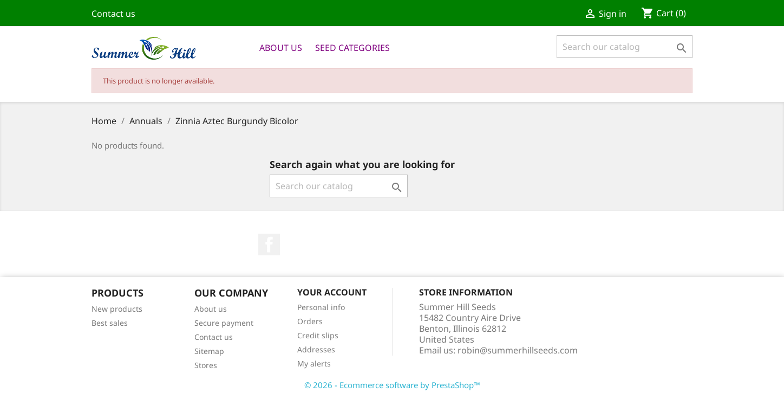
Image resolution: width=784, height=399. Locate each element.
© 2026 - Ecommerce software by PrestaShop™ (392, 384)
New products (117, 309)
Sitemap (209, 351)
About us (280, 48)
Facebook (269, 244)
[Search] (624, 46)
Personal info (321, 307)
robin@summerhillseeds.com (518, 350)
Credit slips (317, 335)
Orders (310, 321)
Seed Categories (352, 48)
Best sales (110, 323)
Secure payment (223, 323)
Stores (205, 365)
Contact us (113, 14)
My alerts (314, 363)
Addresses (316, 349)
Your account (332, 292)
